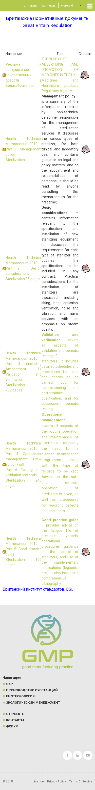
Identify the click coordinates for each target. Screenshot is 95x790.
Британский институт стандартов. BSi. (38, 589)
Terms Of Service (80, 781)
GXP (9, 684)
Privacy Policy (56, 781)
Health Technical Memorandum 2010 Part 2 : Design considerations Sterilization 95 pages (24, 268)
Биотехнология (20, 696)
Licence (38, 781)
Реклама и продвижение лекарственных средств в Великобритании (24, 75)
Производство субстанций (32, 690)
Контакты (48, 6)
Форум (67, 6)
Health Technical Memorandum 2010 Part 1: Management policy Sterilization (24, 149)
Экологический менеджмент (33, 702)
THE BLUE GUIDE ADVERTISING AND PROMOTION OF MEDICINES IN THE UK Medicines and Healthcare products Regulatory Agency (60, 75)
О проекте (30, 6)
